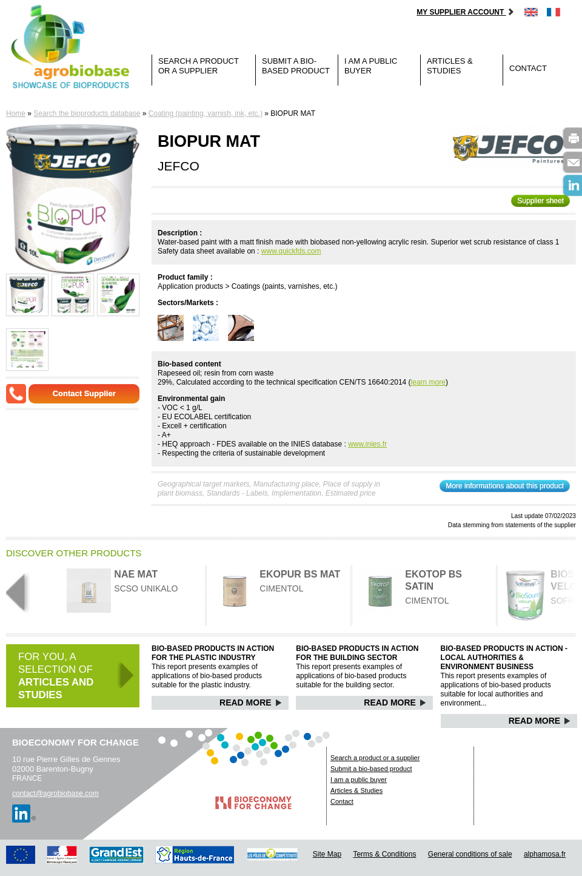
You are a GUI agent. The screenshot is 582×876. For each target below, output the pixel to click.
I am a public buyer (370, 65)
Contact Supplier (84, 393)
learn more (428, 382)
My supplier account (465, 12)
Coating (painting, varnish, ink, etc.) (206, 113)
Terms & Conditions (384, 854)
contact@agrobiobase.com (55, 793)
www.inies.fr (367, 444)
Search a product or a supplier (198, 65)
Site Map (327, 854)
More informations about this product (505, 486)
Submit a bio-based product (296, 65)
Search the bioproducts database (86, 113)
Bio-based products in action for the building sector (357, 653)
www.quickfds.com (291, 251)
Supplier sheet (540, 201)
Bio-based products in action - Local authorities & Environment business (504, 657)
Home (15, 113)
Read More (250, 702)
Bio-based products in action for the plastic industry (213, 653)
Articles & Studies (450, 65)
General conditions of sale (470, 854)
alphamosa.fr (545, 854)
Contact (528, 68)
